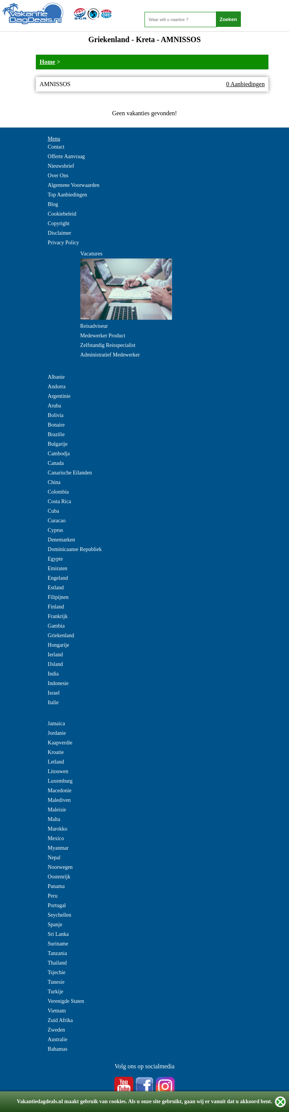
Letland (56, 762)
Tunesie (56, 982)
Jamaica (56, 723)
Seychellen (59, 915)
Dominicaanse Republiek (75, 549)
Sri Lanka (58, 934)
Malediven (59, 800)
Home (47, 62)
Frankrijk (58, 616)
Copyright (59, 223)
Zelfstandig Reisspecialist (107, 345)
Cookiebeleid (62, 214)
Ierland (55, 654)
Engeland (58, 578)
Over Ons (58, 175)
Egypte (55, 559)
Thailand (57, 963)
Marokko (57, 829)
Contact (56, 147)
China (54, 482)
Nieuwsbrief (61, 166)
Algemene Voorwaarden (73, 185)
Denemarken (61, 540)
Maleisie (57, 810)
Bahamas (57, 1049)
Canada (56, 463)
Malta (54, 819)
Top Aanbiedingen (67, 195)
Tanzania (57, 953)
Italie (53, 702)
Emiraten (57, 568)
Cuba (53, 511)
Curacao (57, 520)
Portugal (57, 905)
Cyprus (55, 530)
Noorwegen (60, 867)
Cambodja (59, 453)
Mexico (56, 838)
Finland (56, 607)
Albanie (56, 377)
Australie (57, 1039)
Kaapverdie (60, 743)
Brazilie (56, 434)
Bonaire (56, 425)
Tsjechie (56, 972)
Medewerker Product (102, 336)
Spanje (55, 924)
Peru (53, 896)
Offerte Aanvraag (66, 156)
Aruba (54, 406)
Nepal (54, 857)
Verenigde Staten (66, 1001)
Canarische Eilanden (70, 473)
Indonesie (58, 683)
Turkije (55, 991)
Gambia (56, 626)
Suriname (58, 944)
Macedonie (59, 790)
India (53, 674)
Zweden (56, 1030)
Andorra (57, 386)
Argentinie (59, 396)
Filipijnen (58, 597)
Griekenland (61, 635)
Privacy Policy (63, 242)
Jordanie (57, 733)
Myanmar (58, 848)
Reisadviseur (94, 326)
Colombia (58, 492)
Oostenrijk (59, 877)
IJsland (55, 664)
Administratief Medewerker (110, 355)
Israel (54, 693)
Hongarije (58, 645)
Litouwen (58, 771)
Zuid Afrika (60, 1020)
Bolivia (55, 415)
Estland (56, 587)
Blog (53, 204)
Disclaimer (59, 233)
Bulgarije (58, 444)
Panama (56, 886)
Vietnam (57, 1011)
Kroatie (56, 752)
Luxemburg (60, 781)
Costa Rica (59, 501)
